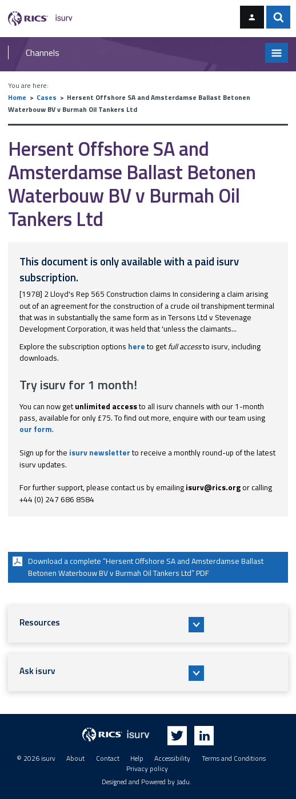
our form (35, 429)
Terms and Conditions (234, 758)
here (136, 346)
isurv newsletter (99, 452)
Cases (47, 97)
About (75, 758)
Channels (42, 52)
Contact (107, 758)
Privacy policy (147, 769)
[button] (148, 624)
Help (136, 758)
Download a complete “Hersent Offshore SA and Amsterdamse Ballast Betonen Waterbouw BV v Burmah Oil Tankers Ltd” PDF (136, 566)
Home (17, 97)
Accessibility (172, 758)
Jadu (183, 782)
